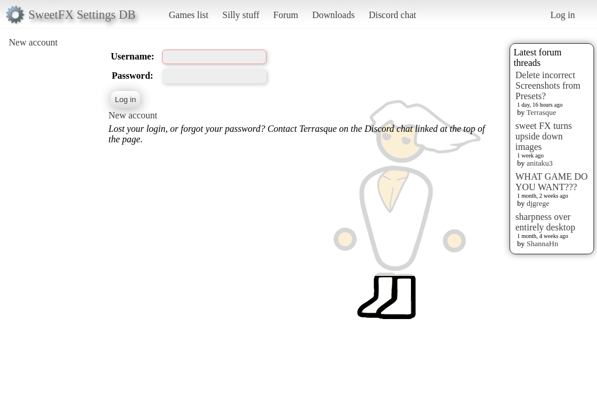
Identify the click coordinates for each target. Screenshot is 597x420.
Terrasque (541, 112)
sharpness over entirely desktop (545, 222)
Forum (285, 15)
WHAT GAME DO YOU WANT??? (551, 182)
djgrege (537, 203)
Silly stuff (241, 15)
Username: (132, 56)
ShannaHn (542, 243)
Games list (189, 15)
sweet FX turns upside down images (543, 136)
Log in (562, 15)
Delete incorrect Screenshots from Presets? (548, 85)
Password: (132, 75)
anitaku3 (539, 163)
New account (33, 42)
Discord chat (392, 15)
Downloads (333, 15)
